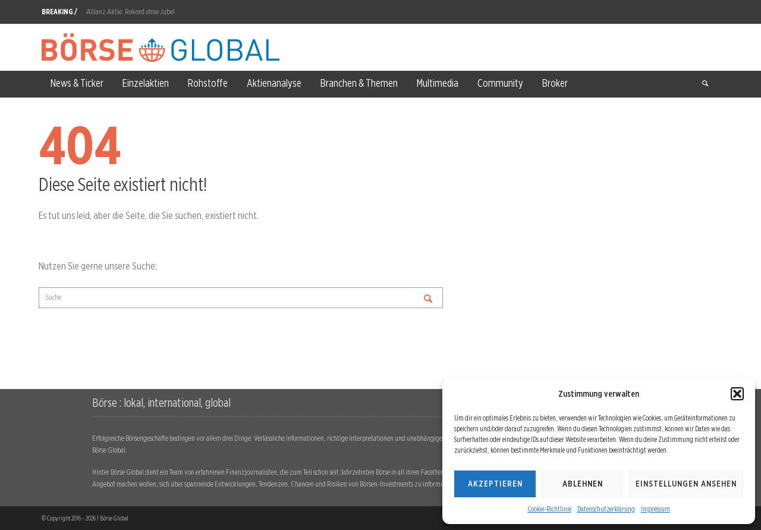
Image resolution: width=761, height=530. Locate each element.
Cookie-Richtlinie (549, 508)
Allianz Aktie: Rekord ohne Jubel (130, 11)
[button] (737, 394)
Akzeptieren (495, 483)
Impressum (655, 508)
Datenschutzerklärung (606, 508)
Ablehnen (582, 483)
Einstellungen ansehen (686, 483)
